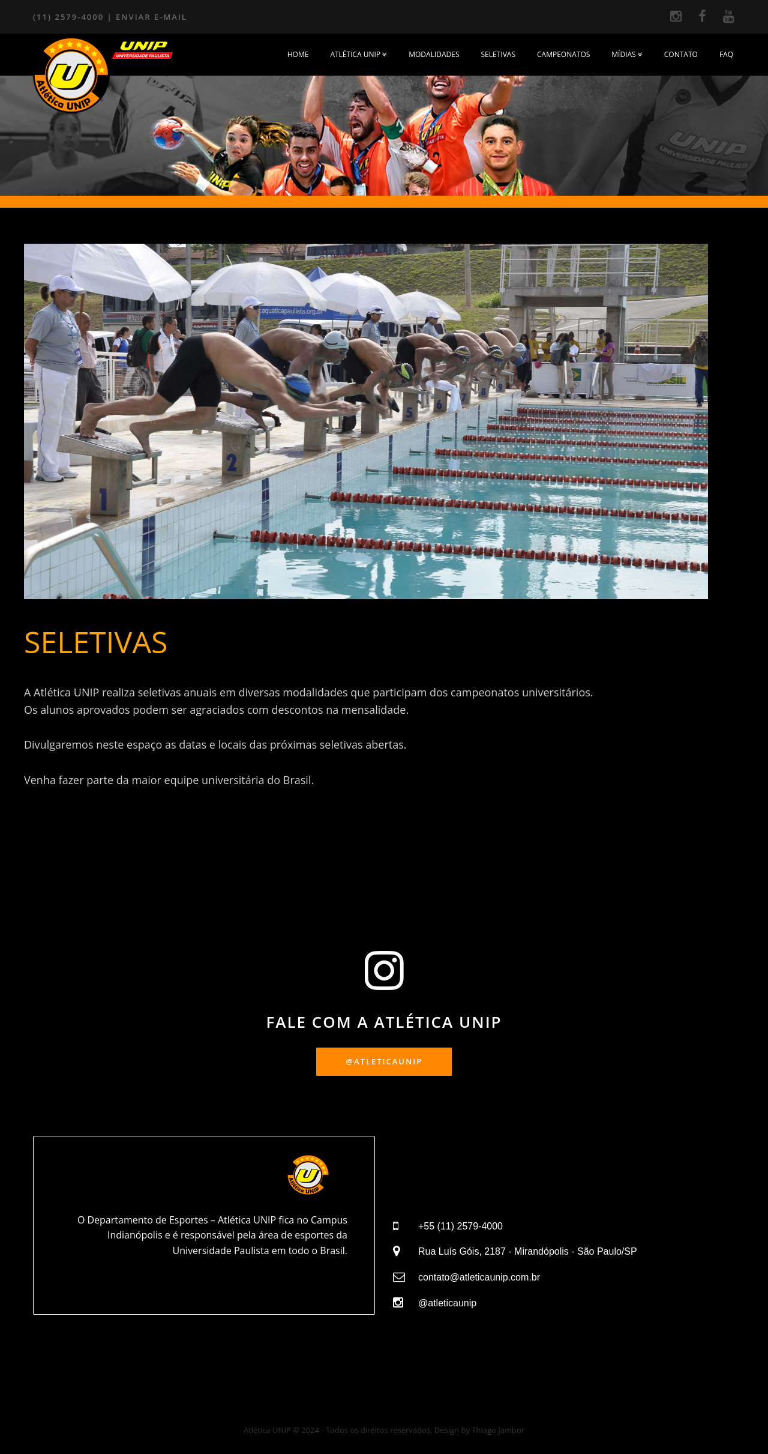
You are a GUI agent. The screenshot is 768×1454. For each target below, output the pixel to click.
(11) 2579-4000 (68, 16)
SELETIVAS (498, 54)
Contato (681, 54)
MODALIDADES (434, 54)
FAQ (726, 54)
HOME (298, 54)
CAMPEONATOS (563, 54)
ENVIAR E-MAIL (151, 16)
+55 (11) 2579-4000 (460, 1226)
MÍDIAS (627, 54)
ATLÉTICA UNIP (358, 54)
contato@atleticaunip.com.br (479, 1277)
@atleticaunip (447, 1303)
